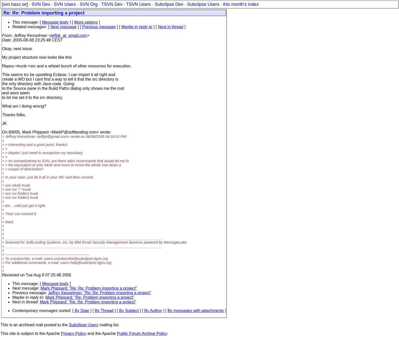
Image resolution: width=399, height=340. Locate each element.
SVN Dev (41, 4)
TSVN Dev (111, 4)
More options (86, 22)
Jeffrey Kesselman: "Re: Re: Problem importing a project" (99, 293)
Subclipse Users (203, 4)
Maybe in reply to (136, 27)
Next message (63, 27)
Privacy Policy (73, 333)
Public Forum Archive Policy (142, 333)
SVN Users (65, 4)
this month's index (241, 4)
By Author (153, 310)
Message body (55, 22)
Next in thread (170, 27)
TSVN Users (138, 4)
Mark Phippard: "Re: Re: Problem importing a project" (88, 288)
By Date (82, 310)
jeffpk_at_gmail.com (69, 35)
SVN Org (88, 4)
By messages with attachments (196, 310)
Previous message (99, 27)
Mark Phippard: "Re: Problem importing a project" (90, 297)
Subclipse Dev (169, 4)
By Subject (128, 310)
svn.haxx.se (15, 4)
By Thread (104, 310)
